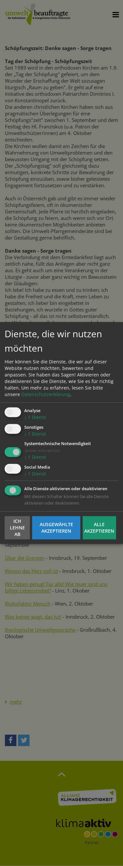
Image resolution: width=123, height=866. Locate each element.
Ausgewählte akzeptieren (56, 527)
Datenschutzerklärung (45, 394)
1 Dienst (35, 417)
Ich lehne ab (17, 527)
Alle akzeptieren (99, 527)
